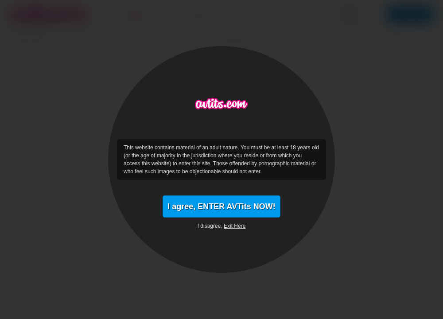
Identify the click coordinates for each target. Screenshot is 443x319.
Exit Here (234, 226)
